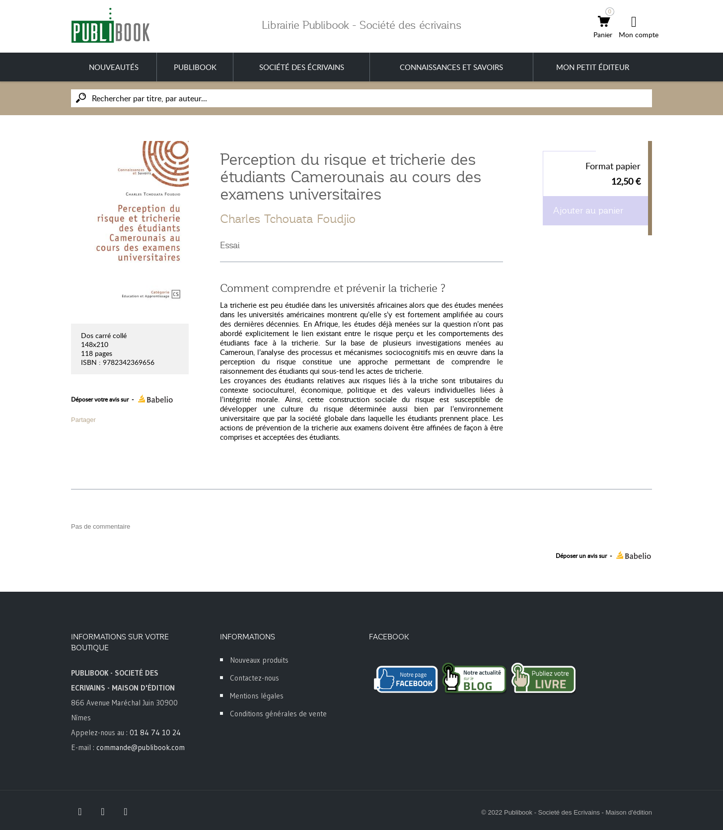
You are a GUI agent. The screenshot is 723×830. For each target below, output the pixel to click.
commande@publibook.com (140, 747)
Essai (230, 245)
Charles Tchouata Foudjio (288, 218)
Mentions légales (257, 695)
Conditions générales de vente (278, 713)
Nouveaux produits (259, 660)
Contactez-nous (254, 678)
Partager (83, 419)
